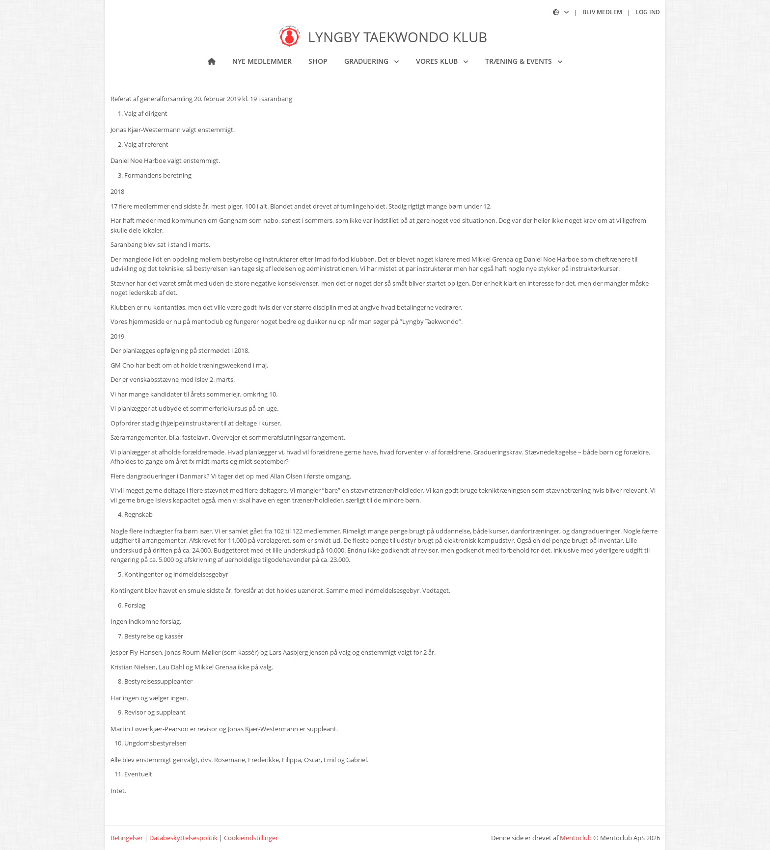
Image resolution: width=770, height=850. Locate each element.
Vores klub (438, 61)
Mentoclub (576, 837)
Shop (318, 61)
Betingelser (126, 837)
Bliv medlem (602, 12)
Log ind (647, 12)
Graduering (367, 61)
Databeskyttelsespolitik (183, 837)
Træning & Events (519, 61)
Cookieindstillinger (251, 837)
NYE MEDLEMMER (262, 61)
